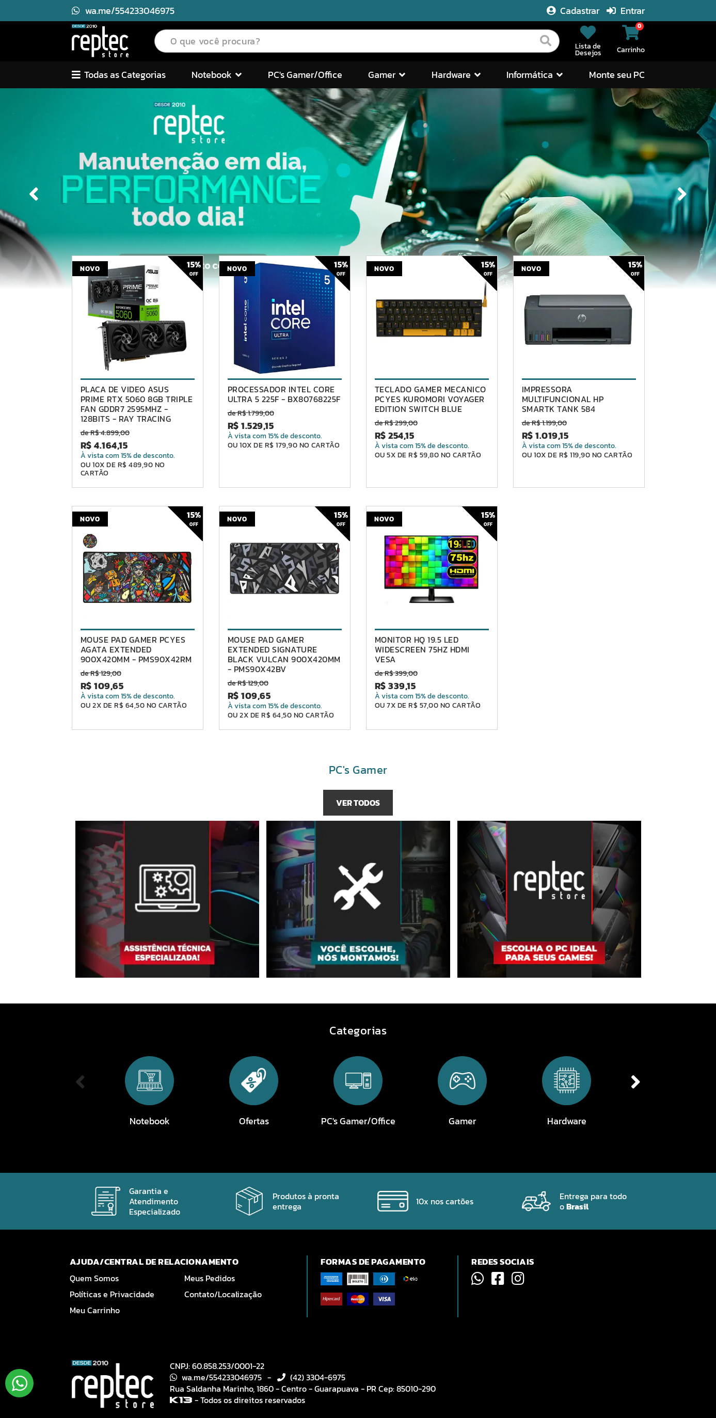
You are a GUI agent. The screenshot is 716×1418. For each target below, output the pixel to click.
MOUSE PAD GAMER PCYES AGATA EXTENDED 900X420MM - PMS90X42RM (136, 649)
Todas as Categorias (119, 75)
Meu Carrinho (95, 1310)
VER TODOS (358, 802)
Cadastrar (574, 11)
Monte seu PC (617, 75)
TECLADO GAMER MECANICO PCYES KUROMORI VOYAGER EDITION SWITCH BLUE (430, 399)
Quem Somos (94, 1278)
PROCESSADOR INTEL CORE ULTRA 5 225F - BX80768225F (284, 394)
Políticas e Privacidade (112, 1294)
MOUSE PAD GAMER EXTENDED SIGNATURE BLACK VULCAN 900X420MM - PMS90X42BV (284, 654)
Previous (36, 193)
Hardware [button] (456, 75)
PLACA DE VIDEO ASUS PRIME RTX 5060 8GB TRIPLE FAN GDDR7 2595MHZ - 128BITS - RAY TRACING (137, 404)
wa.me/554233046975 (123, 11)
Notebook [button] (217, 75)
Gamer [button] (386, 75)
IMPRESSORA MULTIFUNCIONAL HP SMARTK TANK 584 (563, 399)
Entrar (626, 11)
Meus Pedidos (209, 1278)
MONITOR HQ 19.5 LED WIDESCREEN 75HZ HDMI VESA (422, 649)
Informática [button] (534, 75)
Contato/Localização (223, 1294)
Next (680, 193)
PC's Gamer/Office (305, 75)
